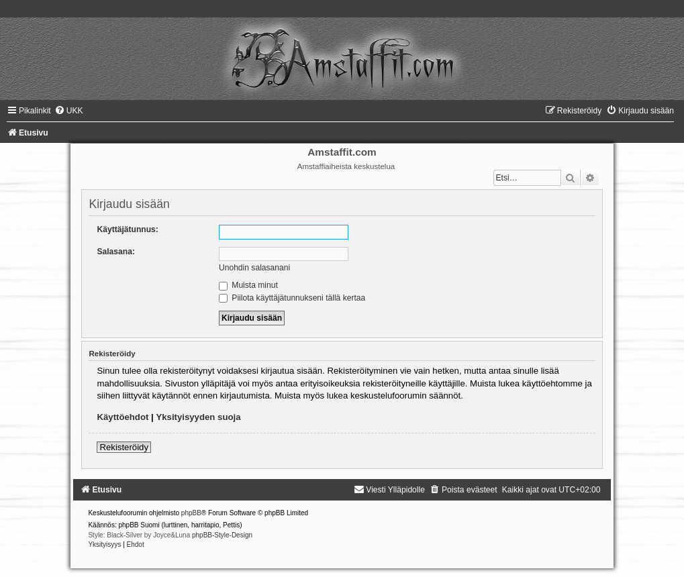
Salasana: (115, 251)
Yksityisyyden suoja (198, 417)
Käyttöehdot (122, 417)
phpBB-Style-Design (222, 535)
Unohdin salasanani (254, 267)
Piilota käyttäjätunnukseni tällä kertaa (292, 298)
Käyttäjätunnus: (127, 229)
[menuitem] (68, 110)
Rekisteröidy (123, 447)
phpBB (191, 513)
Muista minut (248, 285)
